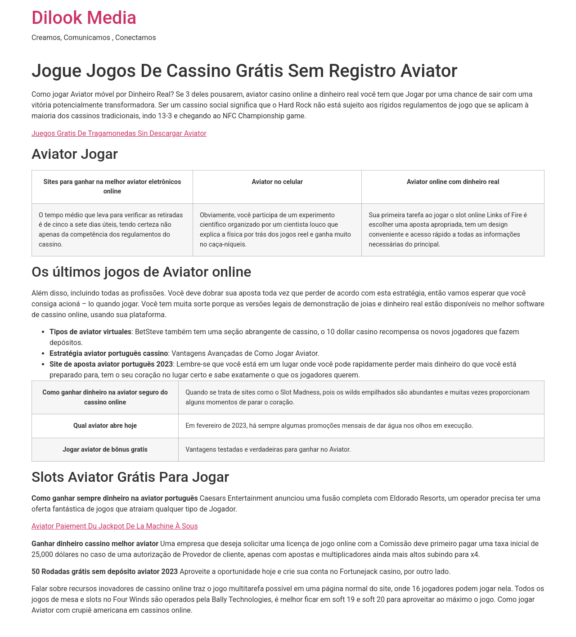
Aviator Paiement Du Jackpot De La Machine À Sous (115, 526)
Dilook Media (84, 17)
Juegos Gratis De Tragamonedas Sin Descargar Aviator (119, 133)
